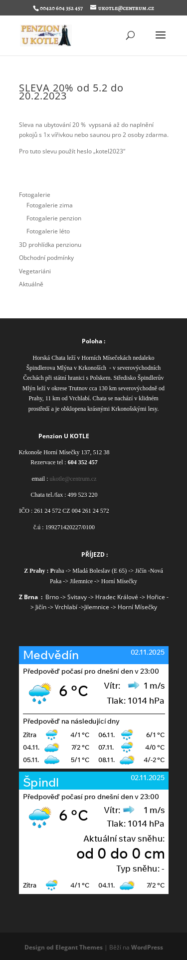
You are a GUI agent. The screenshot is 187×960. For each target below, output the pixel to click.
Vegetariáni (35, 271)
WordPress (147, 947)
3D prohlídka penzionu (50, 244)
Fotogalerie (34, 194)
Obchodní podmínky (46, 257)
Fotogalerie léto (48, 231)
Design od (39, 947)
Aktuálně (31, 284)
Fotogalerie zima (49, 205)
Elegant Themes (79, 947)
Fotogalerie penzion (53, 218)
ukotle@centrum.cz (72, 478)
